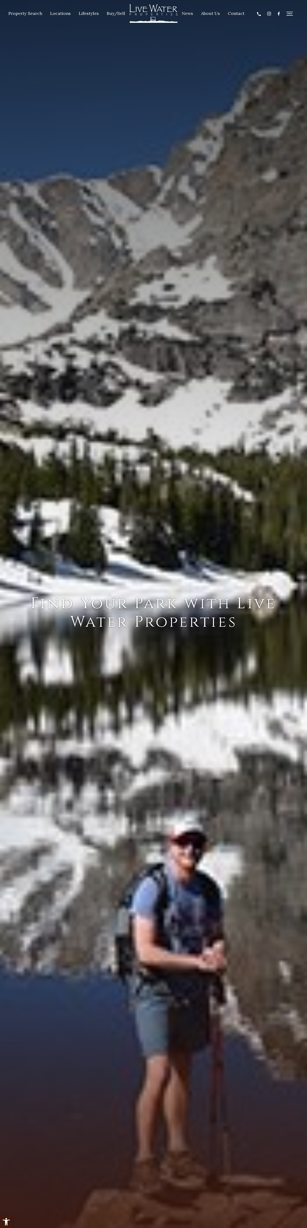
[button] (6, 1222)
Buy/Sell (116, 13)
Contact (236, 13)
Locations (60, 13)
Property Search (25, 13)
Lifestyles (89, 13)
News (187, 13)
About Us (210, 13)
